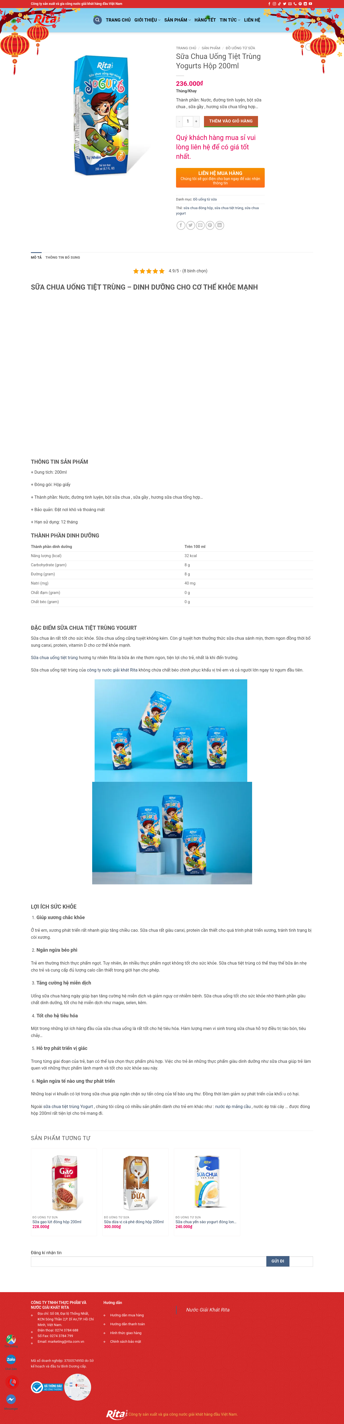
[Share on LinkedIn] (219, 225)
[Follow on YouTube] (310, 4)
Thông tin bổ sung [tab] (62, 257)
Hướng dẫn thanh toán (127, 1324)
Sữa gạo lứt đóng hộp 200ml (57, 1222)
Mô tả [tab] (36, 257)
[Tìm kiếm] (97, 20)
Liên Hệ (252, 20)
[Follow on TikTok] (279, 4)
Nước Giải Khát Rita (208, 1310)
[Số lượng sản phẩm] (187, 121)
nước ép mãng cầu (233, 1106)
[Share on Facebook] (181, 225)
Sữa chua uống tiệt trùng (54, 657)
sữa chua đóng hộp (198, 208)
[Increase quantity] (196, 121)
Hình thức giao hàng (125, 1333)
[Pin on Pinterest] (210, 225)
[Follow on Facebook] (269, 4)
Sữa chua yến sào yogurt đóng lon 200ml (204, 1222)
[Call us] (295, 4)
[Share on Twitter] (190, 225)
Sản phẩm (177, 20)
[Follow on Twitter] (284, 4)
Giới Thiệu (147, 20)
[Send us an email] (290, 4)
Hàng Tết (205, 20)
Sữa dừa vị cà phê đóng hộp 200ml (134, 1222)
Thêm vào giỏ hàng (231, 121)
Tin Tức (230, 20)
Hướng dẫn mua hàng (127, 1315)
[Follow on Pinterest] (300, 4)
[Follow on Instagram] (274, 4)
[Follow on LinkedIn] (305, 4)
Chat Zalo (11, 1360)
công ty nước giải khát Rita (112, 670)
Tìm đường (11, 1341)
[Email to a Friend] (200, 225)
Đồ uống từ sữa (240, 48)
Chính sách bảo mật (125, 1341)
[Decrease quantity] (179, 121)
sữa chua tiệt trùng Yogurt (68, 1106)
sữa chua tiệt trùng (228, 208)
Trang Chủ (118, 20)
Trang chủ (186, 48)
